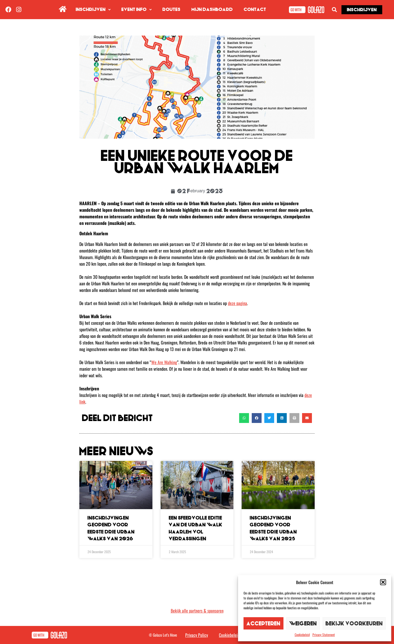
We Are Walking (164, 362)
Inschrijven (93, 9)
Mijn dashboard (212, 9)
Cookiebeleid (302, 634)
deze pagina (237, 303)
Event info (136, 9)
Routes (172, 9)
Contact (255, 9)
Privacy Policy (196, 635)
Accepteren (263, 623)
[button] (383, 582)
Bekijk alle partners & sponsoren (197, 610)
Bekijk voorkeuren (354, 623)
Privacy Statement (323, 634)
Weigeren (303, 623)
